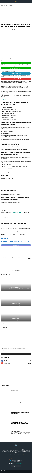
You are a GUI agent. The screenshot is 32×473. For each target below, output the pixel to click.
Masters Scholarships (15, 287)
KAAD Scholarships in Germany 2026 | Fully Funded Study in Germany (16, 289)
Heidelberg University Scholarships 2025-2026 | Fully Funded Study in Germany (24, 258)
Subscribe (29, 363)
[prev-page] (1, 323)
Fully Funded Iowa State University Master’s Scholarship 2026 (16, 320)
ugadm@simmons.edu (17, 212)
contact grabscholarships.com (18, 463)
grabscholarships (7, 29)
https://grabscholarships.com (16, 270)
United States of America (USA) (17, 234)
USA (23, 234)
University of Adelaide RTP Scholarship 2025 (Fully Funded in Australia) (8, 257)
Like (30, 360)
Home (2, 5)
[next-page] (3, 323)
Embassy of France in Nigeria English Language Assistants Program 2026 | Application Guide (20, 433)
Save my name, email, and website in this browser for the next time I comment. (15, 348)
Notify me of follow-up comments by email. (9, 350)
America (5, 234)
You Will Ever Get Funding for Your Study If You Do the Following (16, 305)
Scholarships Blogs (16, 303)
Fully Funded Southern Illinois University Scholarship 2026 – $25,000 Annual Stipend (19, 423)
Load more (16, 438)
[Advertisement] (16, 14)
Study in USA (10, 234)
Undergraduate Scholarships (8, 5)
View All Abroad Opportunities (16, 431)
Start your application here (6, 99)
